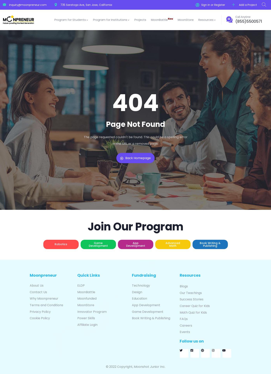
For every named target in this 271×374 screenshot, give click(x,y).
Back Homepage (135, 158)
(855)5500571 (248, 21)
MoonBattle (162, 19)
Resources (207, 20)
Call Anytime (243, 16)
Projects (140, 20)
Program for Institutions (111, 20)
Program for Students (71, 20)
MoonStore (186, 20)
